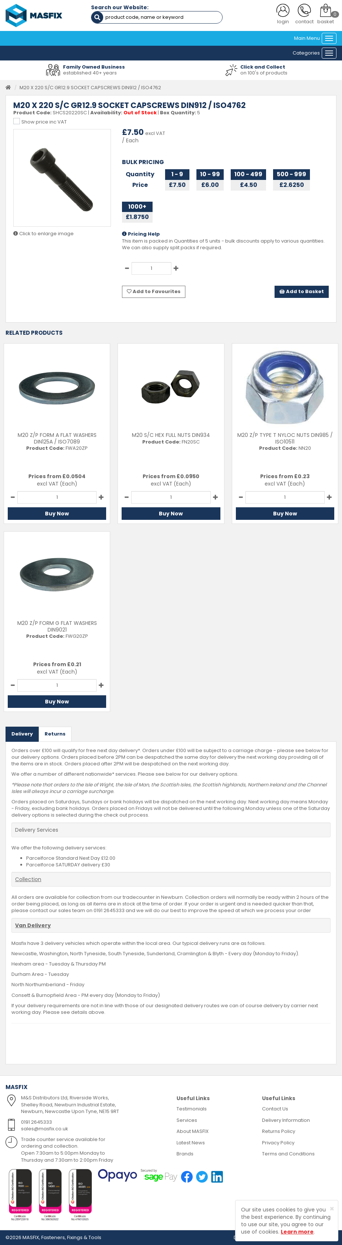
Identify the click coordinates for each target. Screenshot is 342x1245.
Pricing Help (141, 234)
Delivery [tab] (22, 733)
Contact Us (275, 1108)
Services (187, 1120)
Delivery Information (286, 1120)
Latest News (191, 1142)
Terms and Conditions (288, 1153)
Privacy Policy (278, 1142)
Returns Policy (278, 1131)
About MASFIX (193, 1131)
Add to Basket (301, 291)
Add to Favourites (154, 291)
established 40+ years (90, 72)
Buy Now (57, 513)
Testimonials (192, 1108)
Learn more (297, 1231)
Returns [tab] (55, 733)
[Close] (331, 1209)
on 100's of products (263, 72)
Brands (185, 1153)
